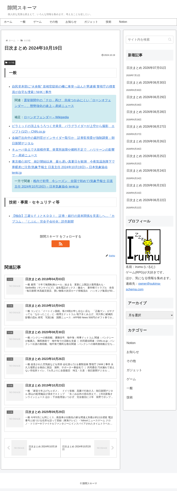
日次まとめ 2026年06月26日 (146, 141)
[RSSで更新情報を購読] (60, 243)
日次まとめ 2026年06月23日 (146, 185)
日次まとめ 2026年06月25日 (146, 156)
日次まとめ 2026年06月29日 (146, 97)
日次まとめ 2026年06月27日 (146, 126)
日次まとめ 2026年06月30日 (146, 82)
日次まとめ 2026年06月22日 (146, 200)
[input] (149, 40)
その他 (9, 62)
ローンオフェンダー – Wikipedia (46, 117)
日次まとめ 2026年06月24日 (146, 170)
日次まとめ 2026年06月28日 (146, 112)
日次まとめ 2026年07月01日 (146, 68)
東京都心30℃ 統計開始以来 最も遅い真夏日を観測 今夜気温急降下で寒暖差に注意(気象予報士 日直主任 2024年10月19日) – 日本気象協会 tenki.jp (63, 167)
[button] (170, 39)
